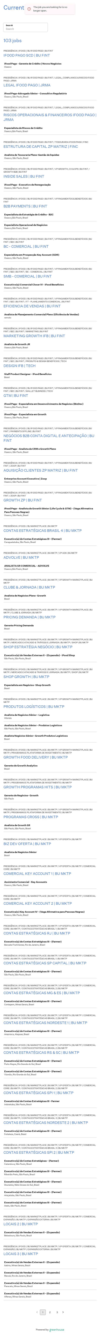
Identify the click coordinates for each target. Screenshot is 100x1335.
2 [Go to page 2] (50, 1312)
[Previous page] (37, 1312)
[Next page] (63, 1312)
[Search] (26, 29)
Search (9, 25)
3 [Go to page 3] (57, 1312)
